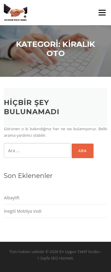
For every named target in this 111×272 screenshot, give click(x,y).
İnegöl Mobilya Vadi (22, 211)
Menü (102, 12)
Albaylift (12, 198)
